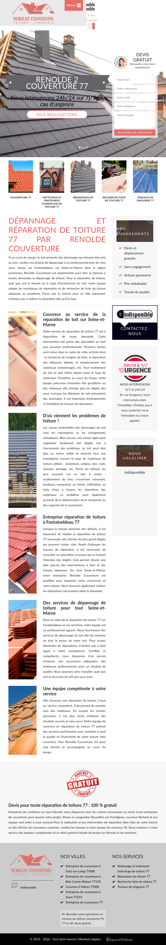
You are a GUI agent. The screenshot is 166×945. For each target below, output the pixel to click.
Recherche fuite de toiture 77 (137, 881)
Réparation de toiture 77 (134, 876)
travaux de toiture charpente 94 (83, 918)
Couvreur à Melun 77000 (82, 887)
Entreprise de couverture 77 (84, 902)
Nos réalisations (57, 114)
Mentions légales (89, 939)
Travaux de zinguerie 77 (133, 887)
